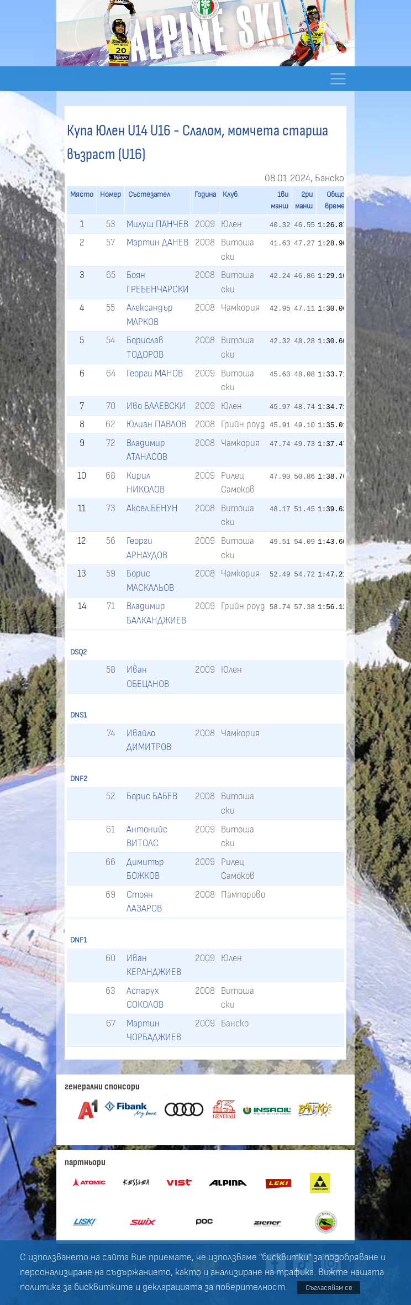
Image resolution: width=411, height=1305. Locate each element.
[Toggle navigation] (338, 79)
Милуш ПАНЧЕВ (157, 224)
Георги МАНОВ (155, 373)
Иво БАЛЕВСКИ (156, 406)
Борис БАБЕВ (152, 796)
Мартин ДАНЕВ (157, 242)
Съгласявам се (328, 1287)
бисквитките (103, 1287)
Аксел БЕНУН (152, 508)
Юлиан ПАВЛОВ (156, 424)
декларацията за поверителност (214, 1287)
